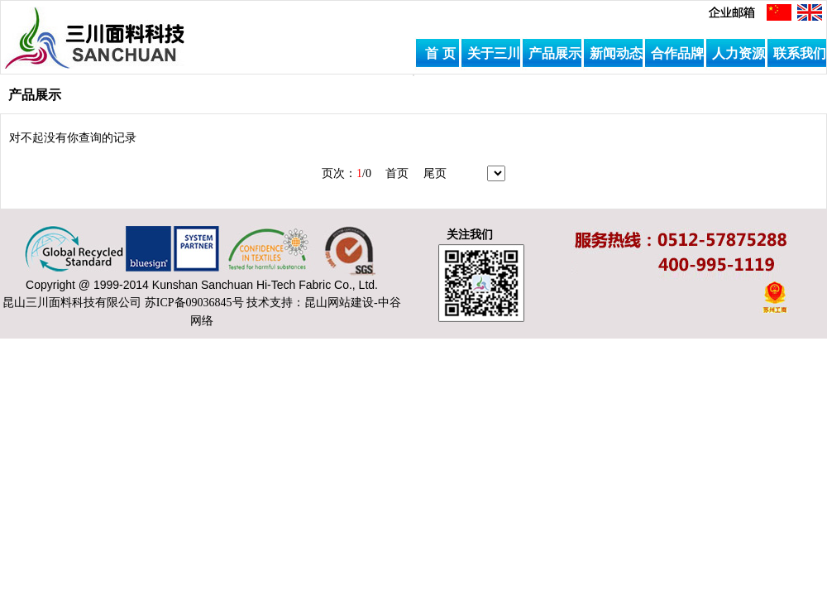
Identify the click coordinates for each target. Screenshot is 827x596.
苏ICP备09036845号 (194, 302)
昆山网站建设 (339, 302)
